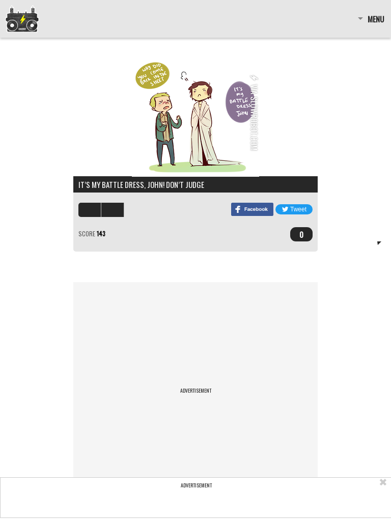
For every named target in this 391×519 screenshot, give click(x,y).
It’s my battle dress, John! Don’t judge (141, 184)
